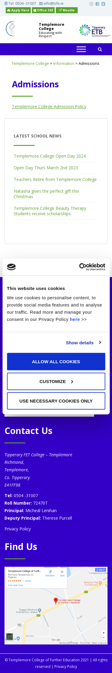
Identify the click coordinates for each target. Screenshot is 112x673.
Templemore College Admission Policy (49, 106)
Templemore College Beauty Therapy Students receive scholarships (50, 210)
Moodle (67, 10)
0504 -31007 (25, 3)
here (75, 319)
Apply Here (18, 10)
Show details (80, 342)
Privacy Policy (17, 529)
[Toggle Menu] (81, 49)
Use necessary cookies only (56, 400)
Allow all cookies (56, 361)
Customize (56, 381)
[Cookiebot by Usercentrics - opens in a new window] (79, 267)
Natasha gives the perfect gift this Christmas (46, 193)
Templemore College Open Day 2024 (50, 156)
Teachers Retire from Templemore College (55, 179)
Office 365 (43, 10)
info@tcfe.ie (51, 4)
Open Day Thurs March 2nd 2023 (46, 168)
